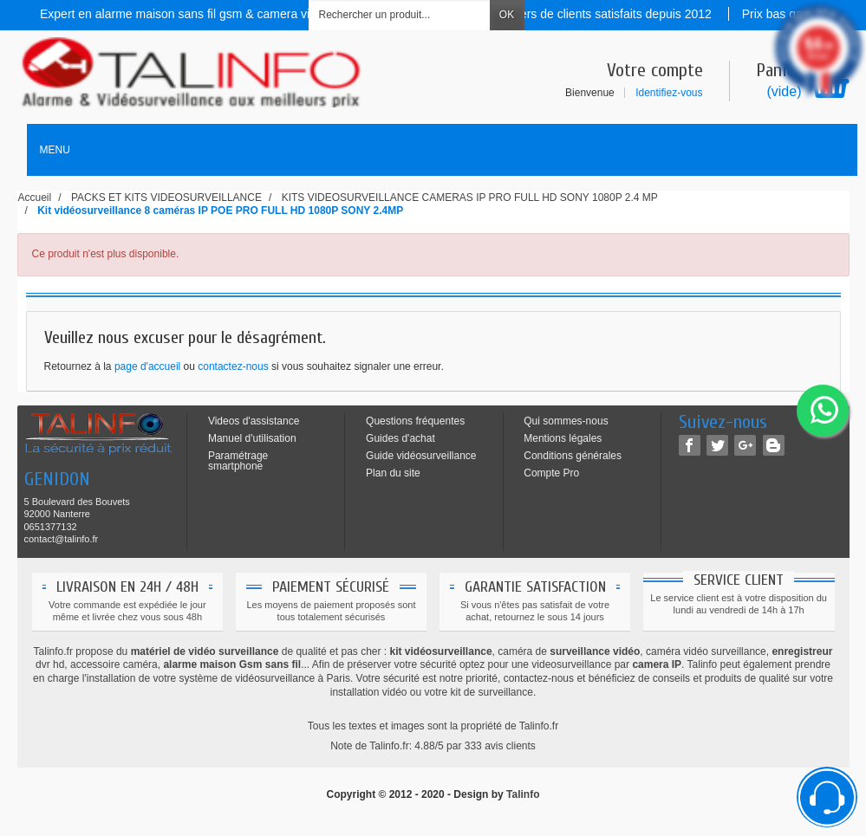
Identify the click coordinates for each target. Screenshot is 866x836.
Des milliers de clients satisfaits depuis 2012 (594, 14)
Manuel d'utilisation (252, 438)
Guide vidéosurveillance (421, 456)
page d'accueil (147, 366)
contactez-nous (233, 366)
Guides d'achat (400, 438)
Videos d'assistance (253, 421)
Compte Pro (551, 473)
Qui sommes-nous (566, 421)
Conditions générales (573, 456)
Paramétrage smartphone (238, 461)
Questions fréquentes (415, 421)
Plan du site (393, 473)
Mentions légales (563, 438)
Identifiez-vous (668, 92)
